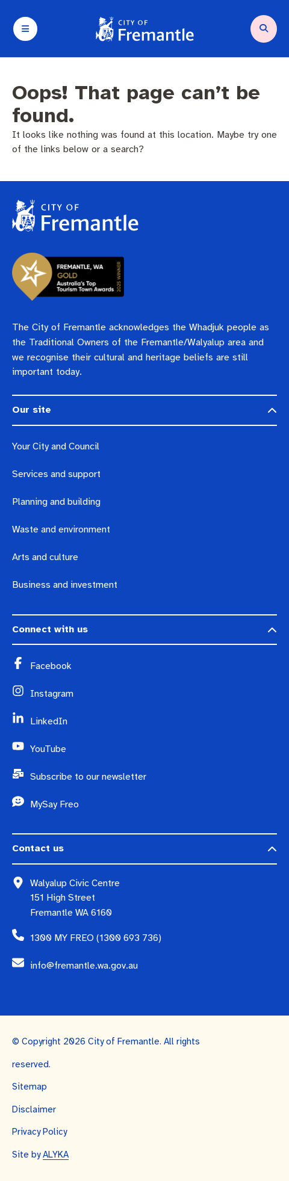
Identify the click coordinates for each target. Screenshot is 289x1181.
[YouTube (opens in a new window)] (153, 749)
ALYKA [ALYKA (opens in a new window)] (56, 1154)
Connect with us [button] (50, 629)
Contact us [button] (38, 848)
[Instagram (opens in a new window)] (153, 693)
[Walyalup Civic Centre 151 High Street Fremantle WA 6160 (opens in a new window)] (153, 898)
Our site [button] (31, 410)
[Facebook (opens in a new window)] (153, 666)
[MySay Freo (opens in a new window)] (153, 804)
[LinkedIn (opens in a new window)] (153, 721)
